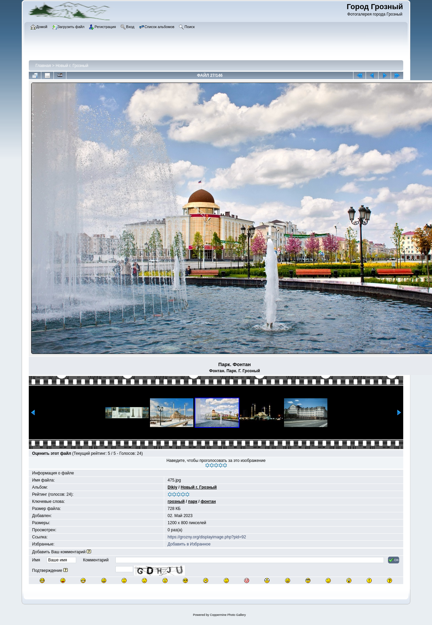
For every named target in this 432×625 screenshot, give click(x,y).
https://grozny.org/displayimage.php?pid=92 (207, 537)
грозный (176, 501)
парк (192, 501)
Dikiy (172, 487)
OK (393, 560)
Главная (43, 65)
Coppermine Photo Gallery (228, 615)
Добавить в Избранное (189, 544)
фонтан (208, 501)
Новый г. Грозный (72, 65)
